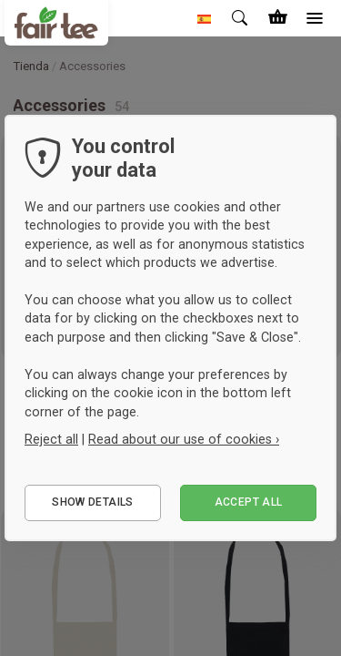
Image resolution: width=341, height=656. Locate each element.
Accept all (249, 502)
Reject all (51, 439)
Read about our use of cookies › (183, 439)
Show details (92, 502)
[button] (204, 18)
